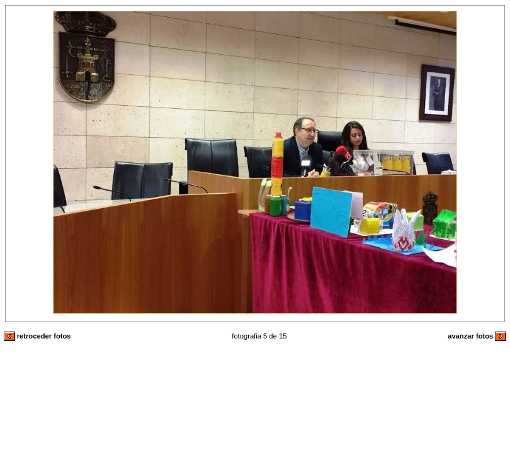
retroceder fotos (37, 336)
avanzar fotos (477, 336)
